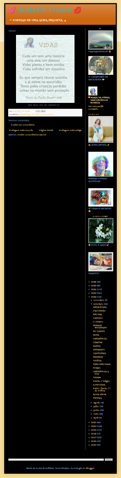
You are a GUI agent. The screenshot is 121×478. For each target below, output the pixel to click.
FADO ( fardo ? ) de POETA (101, 389)
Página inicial (46, 130)
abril (96, 418)
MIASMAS (98, 357)
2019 (94, 430)
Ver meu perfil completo (95, 107)
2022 (94, 297)
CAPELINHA (99, 353)
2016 (94, 441)
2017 (94, 437)
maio (96, 414)
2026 (94, 282)
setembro (98, 304)
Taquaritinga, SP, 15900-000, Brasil (36, 114)
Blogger (90, 468)
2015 (94, 445)
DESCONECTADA (101, 364)
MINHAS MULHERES (100, 326)
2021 (94, 422)
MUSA (96, 335)
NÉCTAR (97, 314)
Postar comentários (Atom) (31, 134)
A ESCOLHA (99, 384)
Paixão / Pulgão (101, 381)
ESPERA (97, 398)
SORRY (97, 368)
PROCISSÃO (99, 310)
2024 (94, 289)
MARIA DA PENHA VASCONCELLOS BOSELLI (100, 100)
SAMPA (96, 346)
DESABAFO (99, 349)
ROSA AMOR (99, 394)
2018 (94, 433)
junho (96, 410)
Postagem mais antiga (70, 130)
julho (96, 406)
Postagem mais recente (21, 130)
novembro (99, 300)
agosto (97, 402)
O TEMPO (98, 322)
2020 (94, 426)
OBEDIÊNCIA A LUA (101, 372)
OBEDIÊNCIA (100, 338)
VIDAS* (97, 377)
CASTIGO (98, 318)
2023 (94, 293)
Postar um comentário (23, 125)
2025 (94, 285)
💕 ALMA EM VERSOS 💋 (45, 10)
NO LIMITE (99, 331)
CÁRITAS (97, 342)
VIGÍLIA (97, 360)
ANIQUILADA (99, 307)
